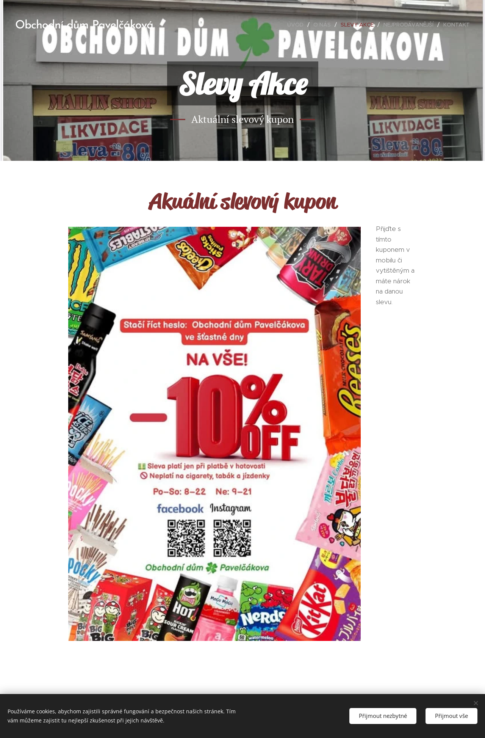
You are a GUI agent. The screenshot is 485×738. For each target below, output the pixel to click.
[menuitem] (297, 24)
